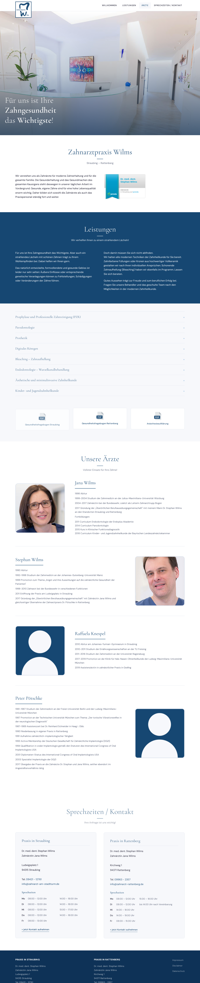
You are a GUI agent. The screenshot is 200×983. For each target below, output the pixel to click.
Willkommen (109, 5)
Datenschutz (178, 971)
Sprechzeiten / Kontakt (168, 5)
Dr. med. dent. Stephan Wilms (128, 180)
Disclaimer (177, 965)
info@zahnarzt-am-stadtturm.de (40, 887)
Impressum (177, 960)
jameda (135, 192)
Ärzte (145, 5)
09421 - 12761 (34, 882)
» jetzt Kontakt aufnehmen (35, 932)
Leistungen (129, 5)
